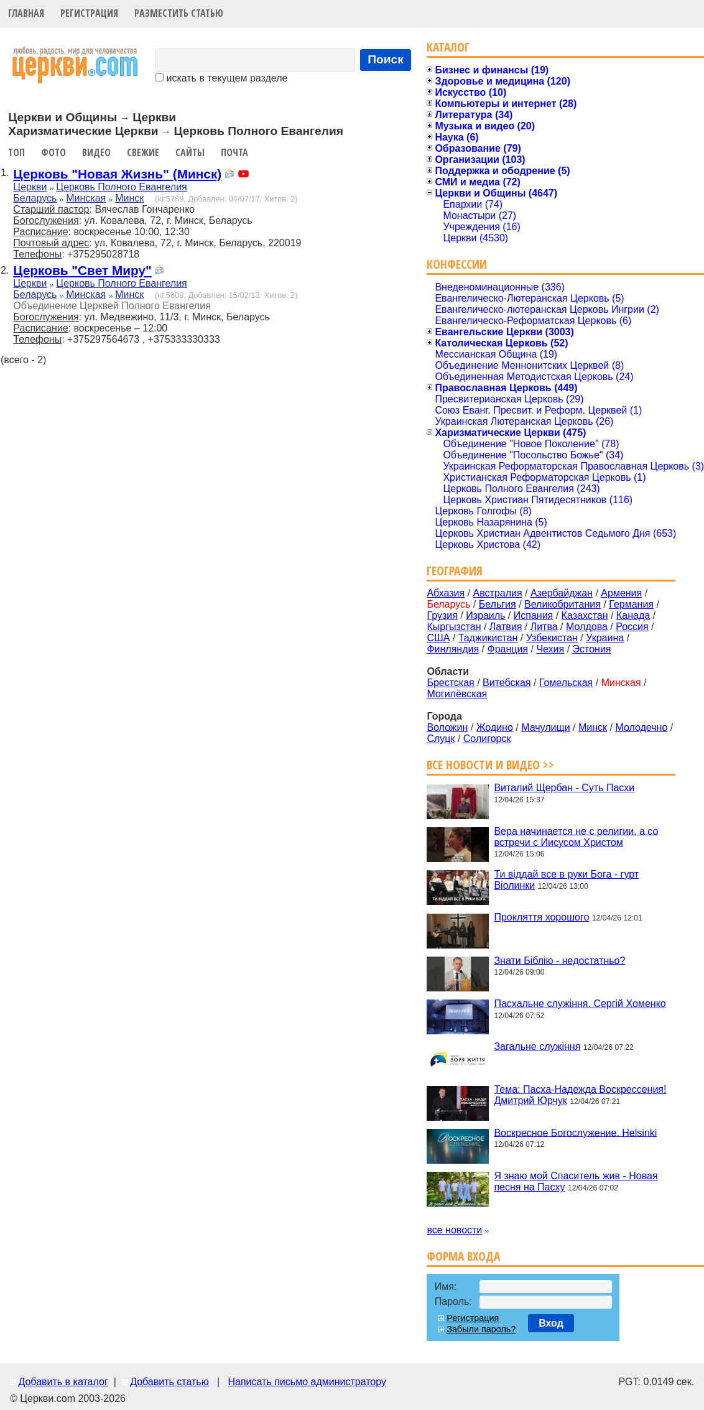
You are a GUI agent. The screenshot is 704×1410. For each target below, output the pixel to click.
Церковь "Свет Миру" (82, 270)
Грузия (442, 615)
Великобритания (562, 604)
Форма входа (463, 1256)
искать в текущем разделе (221, 78)
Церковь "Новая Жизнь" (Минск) (117, 174)
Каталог (448, 47)
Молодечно (641, 727)
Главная (26, 13)
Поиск (386, 59)
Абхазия (446, 593)
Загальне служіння (537, 1046)
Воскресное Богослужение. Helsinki (575, 1132)
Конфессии (457, 264)
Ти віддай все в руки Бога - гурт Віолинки (566, 880)
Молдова (587, 626)
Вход (551, 1323)
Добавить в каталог (63, 1381)
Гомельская (566, 682)
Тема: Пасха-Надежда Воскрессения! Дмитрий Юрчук (580, 1095)
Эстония (592, 649)
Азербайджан (561, 593)
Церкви (30, 187)
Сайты (190, 152)
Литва (544, 626)
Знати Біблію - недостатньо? (559, 960)
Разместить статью (178, 13)
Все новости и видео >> (490, 764)
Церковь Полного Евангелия (121, 187)
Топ (16, 152)
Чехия (550, 649)
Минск (129, 198)
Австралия (497, 593)
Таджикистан (488, 638)
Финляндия (453, 649)
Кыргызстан (454, 626)
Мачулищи (545, 727)
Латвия (505, 626)
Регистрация (89, 13)
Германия (631, 604)
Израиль (485, 615)
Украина (605, 638)
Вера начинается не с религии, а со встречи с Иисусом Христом (576, 836)
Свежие (143, 152)
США (438, 638)
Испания (533, 615)
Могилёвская (457, 694)
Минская (86, 198)
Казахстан (585, 615)
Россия (632, 626)
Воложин (447, 727)
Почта (234, 152)
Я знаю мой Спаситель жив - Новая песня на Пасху (575, 1181)
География (455, 570)
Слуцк (441, 738)
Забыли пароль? (481, 1329)
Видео (96, 152)
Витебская (506, 682)
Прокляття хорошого (541, 917)
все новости (454, 1230)
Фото (53, 152)
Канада (633, 615)
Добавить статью (169, 1381)
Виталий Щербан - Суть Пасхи (564, 787)
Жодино (494, 727)
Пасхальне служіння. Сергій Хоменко (579, 1003)
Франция (507, 649)
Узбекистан (552, 638)
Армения (621, 593)
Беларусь (35, 198)
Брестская (450, 682)
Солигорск (487, 738)
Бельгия (497, 604)
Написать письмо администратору (307, 1381)
